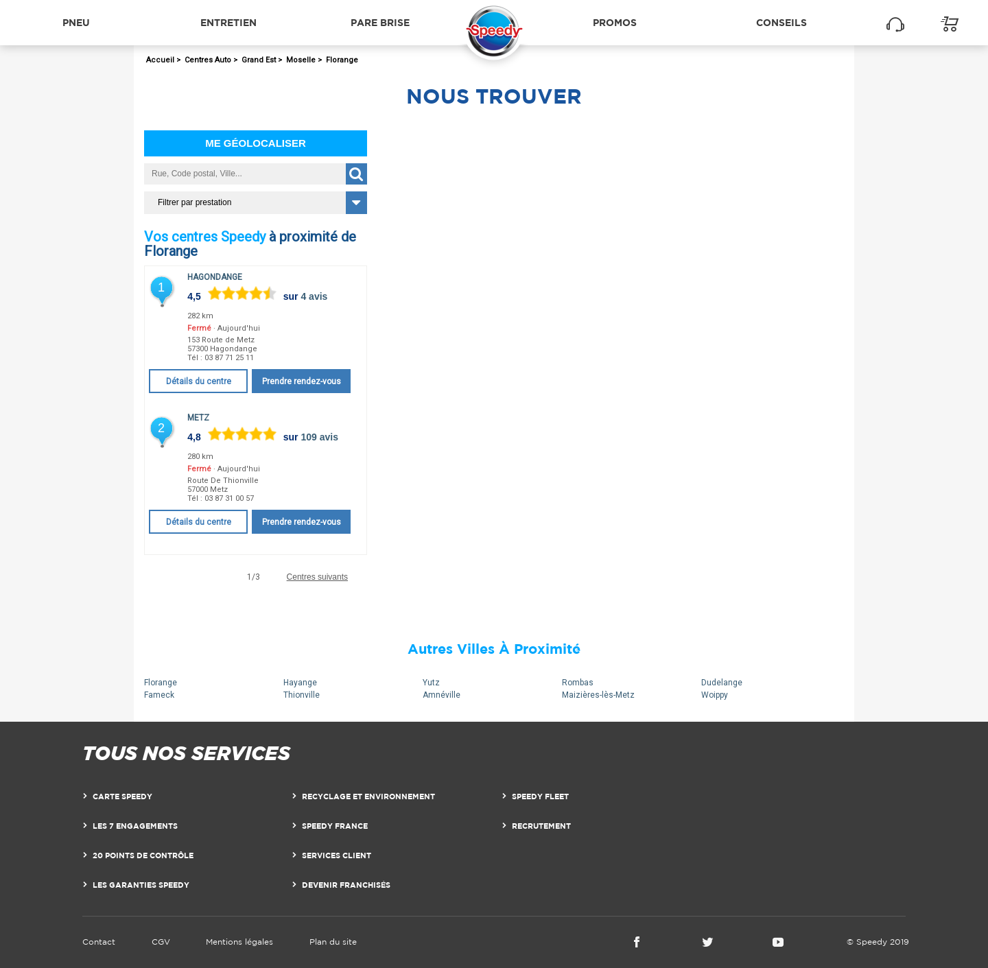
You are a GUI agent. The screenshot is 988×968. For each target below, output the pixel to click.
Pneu (76, 22)
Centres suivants (317, 577)
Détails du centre (198, 381)
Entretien (228, 22)
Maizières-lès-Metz (598, 695)
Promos (615, 22)
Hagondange (214, 277)
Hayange (300, 682)
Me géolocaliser (255, 143)
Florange (160, 682)
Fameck (159, 695)
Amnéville (441, 695)
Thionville (301, 695)
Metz (198, 418)
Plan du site (333, 941)
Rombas (577, 682)
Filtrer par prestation (194, 202)
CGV (161, 941)
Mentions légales (239, 941)
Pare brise (380, 22)
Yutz (431, 682)
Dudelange (721, 682)
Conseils (781, 22)
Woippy (714, 695)
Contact (98, 941)
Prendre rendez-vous (301, 381)
